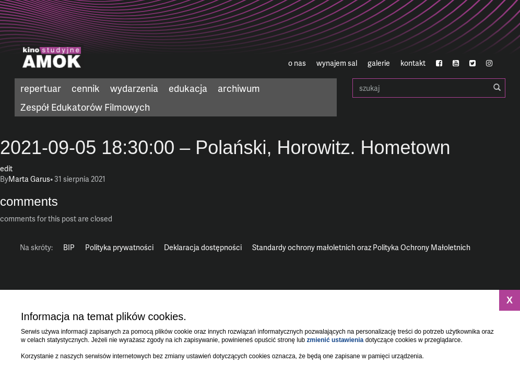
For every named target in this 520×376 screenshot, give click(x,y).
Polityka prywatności (119, 247)
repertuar (40, 88)
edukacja (188, 88)
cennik (86, 88)
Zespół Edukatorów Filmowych (85, 106)
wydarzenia (134, 88)
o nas (297, 63)
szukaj (428, 88)
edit (6, 168)
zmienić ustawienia (335, 340)
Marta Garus (29, 179)
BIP (69, 247)
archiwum (239, 88)
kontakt (413, 63)
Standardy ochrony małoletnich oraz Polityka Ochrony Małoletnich (361, 247)
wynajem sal (336, 63)
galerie (379, 63)
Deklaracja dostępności (203, 247)
